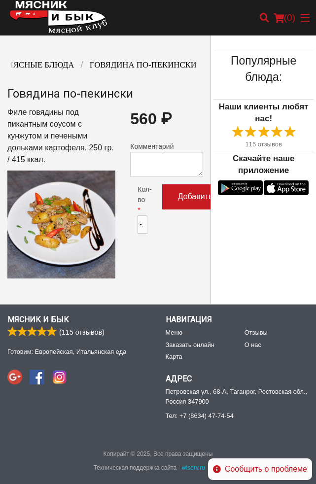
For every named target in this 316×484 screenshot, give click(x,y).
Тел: (200, 415)
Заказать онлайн (190, 344)
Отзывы (256, 332)
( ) (284, 17)
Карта (174, 356)
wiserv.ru (193, 467)
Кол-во (142, 209)
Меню (174, 332)
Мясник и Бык (38, 319)
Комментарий (166, 159)
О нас (253, 344)
